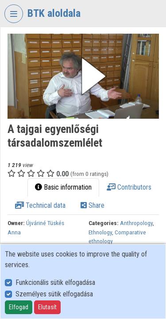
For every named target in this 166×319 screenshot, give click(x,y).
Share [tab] (92, 205)
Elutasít (47, 307)
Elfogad (18, 307)
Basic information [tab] (63, 187)
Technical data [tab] (40, 205)
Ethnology (100, 232)
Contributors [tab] (129, 187)
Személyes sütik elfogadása (54, 294)
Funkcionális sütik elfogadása (55, 282)
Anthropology (136, 222)
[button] (83, 76)
